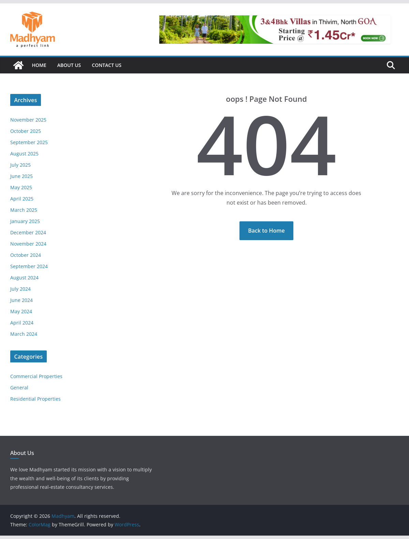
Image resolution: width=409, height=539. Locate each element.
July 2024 (20, 289)
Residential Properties (35, 399)
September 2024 (29, 266)
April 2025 (21, 198)
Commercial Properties (36, 376)
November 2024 (28, 243)
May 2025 (21, 187)
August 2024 (24, 277)
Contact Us (106, 65)
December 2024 (28, 232)
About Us (69, 65)
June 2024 (21, 300)
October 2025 (25, 131)
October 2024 (25, 255)
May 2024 (21, 311)
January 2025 (25, 221)
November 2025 (28, 119)
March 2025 (23, 210)
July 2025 (20, 165)
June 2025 (21, 176)
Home (39, 65)
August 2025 (24, 153)
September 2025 (29, 142)
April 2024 (21, 322)
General (19, 387)
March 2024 (23, 334)
